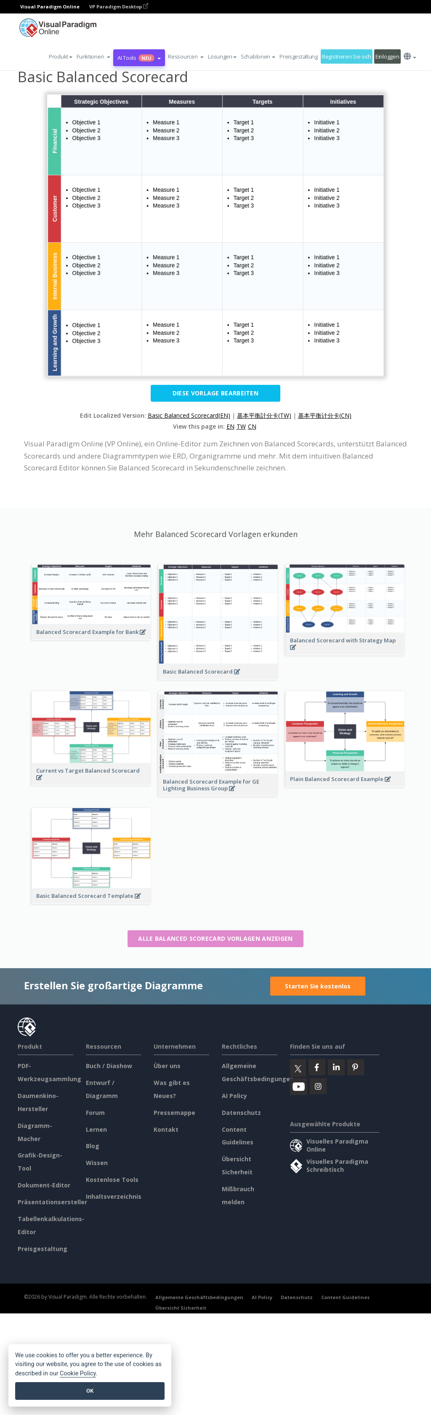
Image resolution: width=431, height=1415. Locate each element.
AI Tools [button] (139, 58)
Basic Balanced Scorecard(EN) (189, 415)
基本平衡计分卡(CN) (324, 415)
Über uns (167, 1066)
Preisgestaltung (298, 56)
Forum (95, 1113)
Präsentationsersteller (52, 1202)
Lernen (96, 1129)
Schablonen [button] (258, 56)
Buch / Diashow (109, 1066)
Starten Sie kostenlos (318, 986)
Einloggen (387, 56)
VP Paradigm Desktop (118, 6)
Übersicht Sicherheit (180, 1308)
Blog (92, 1146)
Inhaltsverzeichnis (113, 1196)
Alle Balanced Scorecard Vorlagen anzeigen (215, 938)
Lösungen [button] (222, 56)
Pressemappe (174, 1113)
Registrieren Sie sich (346, 56)
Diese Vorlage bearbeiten (215, 393)
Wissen (97, 1163)
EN (230, 426)
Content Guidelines (345, 1297)
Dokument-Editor (44, 1185)
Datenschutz (241, 1113)
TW (241, 426)
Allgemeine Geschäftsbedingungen (199, 1297)
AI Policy (234, 1096)
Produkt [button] (60, 56)
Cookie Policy (78, 1373)
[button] (93, 56)
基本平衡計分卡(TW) (264, 415)
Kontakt (166, 1129)
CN (252, 426)
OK (89, 1391)
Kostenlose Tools (112, 1180)
